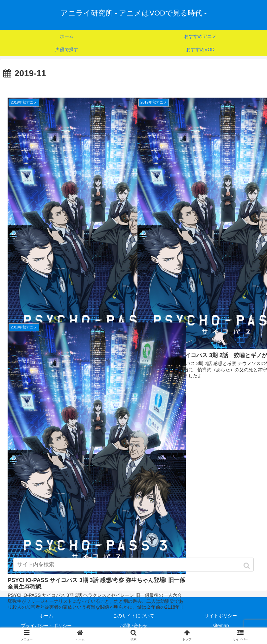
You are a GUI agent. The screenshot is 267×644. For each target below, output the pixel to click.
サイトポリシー (221, 615)
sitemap (220, 625)
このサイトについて (133, 615)
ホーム (46, 615)
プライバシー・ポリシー (46, 625)
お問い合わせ (133, 625)
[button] (247, 566)
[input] (133, 564)
